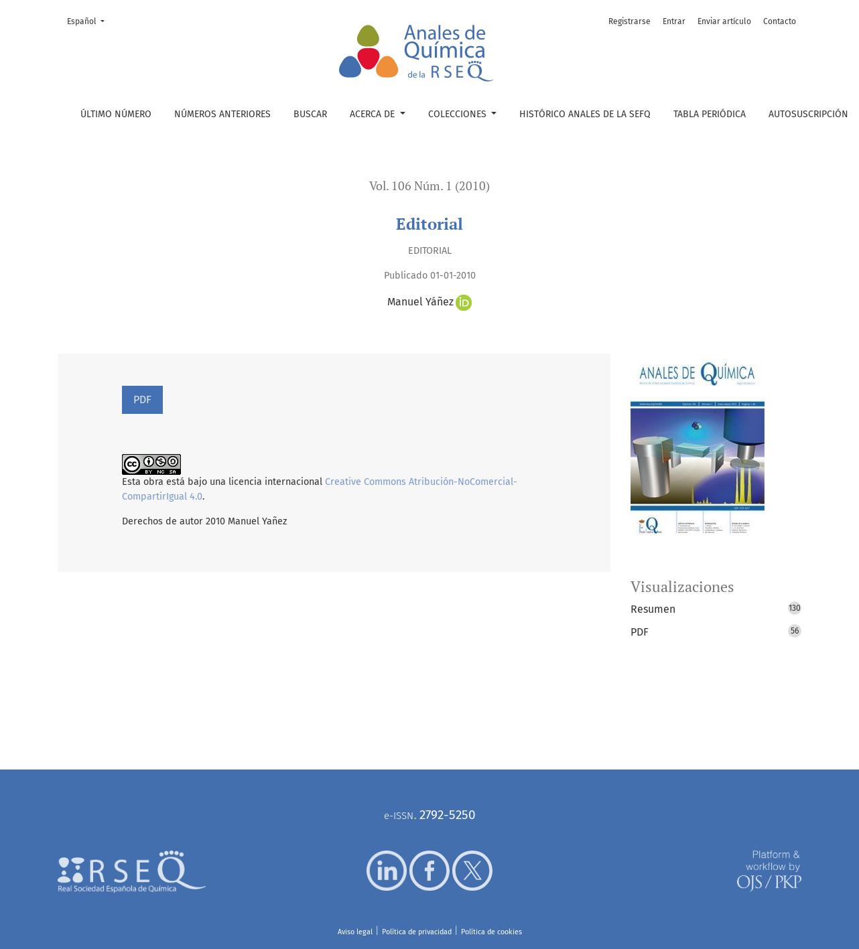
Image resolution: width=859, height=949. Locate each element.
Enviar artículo (724, 21)
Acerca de (373, 114)
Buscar (310, 114)
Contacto (779, 21)
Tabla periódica (709, 114)
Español (89, 20)
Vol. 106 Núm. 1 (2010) (429, 186)
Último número (115, 114)
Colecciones (458, 114)
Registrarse (629, 21)
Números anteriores (222, 114)
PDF (142, 399)
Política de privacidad (417, 932)
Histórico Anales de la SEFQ (585, 114)
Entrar (674, 21)
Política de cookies (491, 932)
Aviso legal (355, 932)
